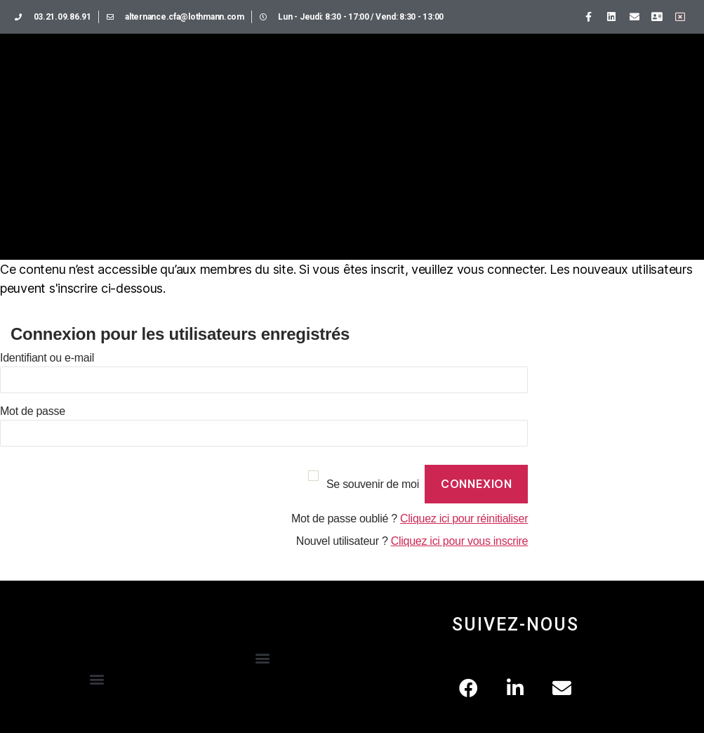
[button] (96, 679)
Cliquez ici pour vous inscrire (460, 541)
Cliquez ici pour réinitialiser (464, 518)
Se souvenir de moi (372, 484)
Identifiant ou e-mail (47, 358)
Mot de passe (32, 411)
